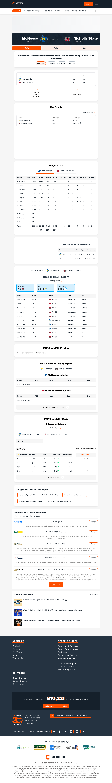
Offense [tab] (29, 434)
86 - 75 (54, 328)
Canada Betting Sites (68, 663)
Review (93, 522)
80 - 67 (54, 308)
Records (52, 63)
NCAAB (17, 11)
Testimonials (18, 658)
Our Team (17, 652)
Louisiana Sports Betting (27, 495)
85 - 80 (54, 337)
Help (24, 731)
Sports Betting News (68, 649)
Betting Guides (68, 641)
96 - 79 (54, 333)
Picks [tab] (56, 48)
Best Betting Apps (66, 669)
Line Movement (87, 113)
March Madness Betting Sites (74, 495)
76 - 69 (54, 312)
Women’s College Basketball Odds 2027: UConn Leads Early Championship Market (52, 610)
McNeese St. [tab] (45, 171)
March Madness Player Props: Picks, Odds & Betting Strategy (45, 600)
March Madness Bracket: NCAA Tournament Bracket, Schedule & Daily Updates (51, 620)
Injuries (72, 63)
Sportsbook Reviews (68, 646)
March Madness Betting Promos (59, 501)
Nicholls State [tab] (65, 171)
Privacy (31, 731)
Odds (57, 11)
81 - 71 (54, 304)
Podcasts (62, 652)
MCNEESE (46, 368)
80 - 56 (54, 316)
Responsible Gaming (67, 655)
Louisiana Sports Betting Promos (30, 501)
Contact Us (17, 646)
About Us (18, 641)
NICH (64, 259)
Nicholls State (86, 37)
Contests (18, 672)
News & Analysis (79, 11)
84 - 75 (54, 324)
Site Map (16, 731)
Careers (16, 649)
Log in (88, 4)
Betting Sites (67, 658)
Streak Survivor (19, 678)
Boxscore (40, 63)
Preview (62, 63)
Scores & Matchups (32, 11)
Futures (66, 11)
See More (56, 585)
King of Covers (19, 681)
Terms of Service (43, 731)
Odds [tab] (85, 48)
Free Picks (47, 11)
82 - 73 (54, 300)
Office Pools (18, 684)
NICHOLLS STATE (63, 368)
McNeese (30, 37)
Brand (15, 655)
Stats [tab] (27, 48)
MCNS (64, 254)
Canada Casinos (66, 666)
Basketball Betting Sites (50, 495)
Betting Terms (56, 281)
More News (94, 594)
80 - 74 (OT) (56, 320)
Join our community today (56, 706)
